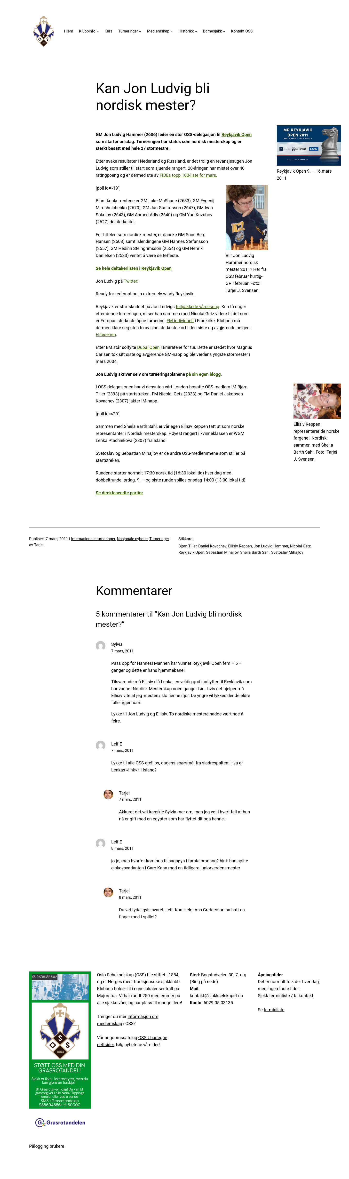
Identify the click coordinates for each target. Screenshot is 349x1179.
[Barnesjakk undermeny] (224, 31)
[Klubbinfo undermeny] (97, 31)
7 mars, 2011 (122, 651)
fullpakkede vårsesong (197, 306)
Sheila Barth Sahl (255, 552)
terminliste (274, 1009)
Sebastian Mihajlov (222, 552)
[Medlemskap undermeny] (171, 31)
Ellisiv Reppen (240, 546)
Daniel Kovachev (212, 546)
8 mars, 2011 (122, 848)
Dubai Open (148, 347)
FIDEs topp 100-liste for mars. (188, 175)
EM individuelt (180, 320)
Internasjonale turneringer (93, 539)
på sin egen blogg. (204, 374)
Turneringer (159, 539)
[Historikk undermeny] (196, 31)
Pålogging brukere (46, 1146)
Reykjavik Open (237, 134)
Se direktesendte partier (119, 492)
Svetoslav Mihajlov (287, 552)
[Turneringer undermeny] (140, 31)
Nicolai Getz (300, 546)
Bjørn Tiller (187, 546)
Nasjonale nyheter (132, 539)
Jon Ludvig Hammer (271, 546)
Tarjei (124, 792)
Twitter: (131, 281)
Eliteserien (106, 334)
